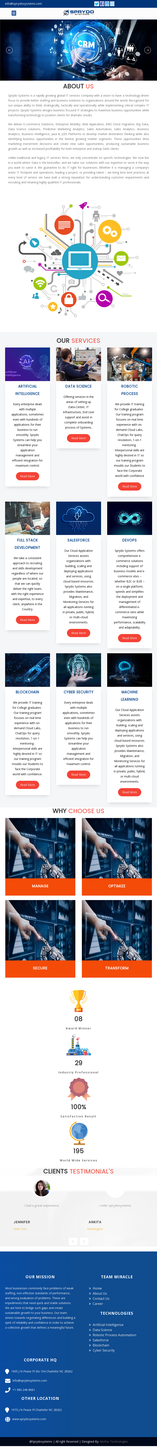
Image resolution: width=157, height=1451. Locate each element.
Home (97, 1288)
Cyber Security (104, 1350)
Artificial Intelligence (108, 1324)
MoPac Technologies (114, 1441)
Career (98, 1303)
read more (27, 476)
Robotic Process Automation (114, 1335)
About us (100, 1293)
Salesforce (101, 1340)
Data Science (102, 1330)
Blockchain (101, 1345)
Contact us (101, 1298)
